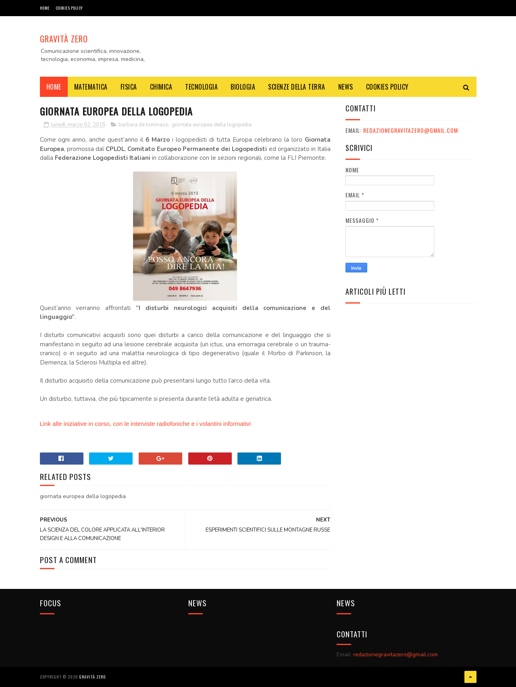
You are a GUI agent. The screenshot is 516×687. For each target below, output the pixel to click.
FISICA (129, 87)
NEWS (345, 87)
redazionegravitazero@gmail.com (410, 130)
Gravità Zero (64, 39)
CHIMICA (161, 87)
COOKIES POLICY (69, 8)
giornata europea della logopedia (212, 124)
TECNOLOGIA (201, 87)
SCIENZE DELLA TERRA (296, 87)
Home (45, 8)
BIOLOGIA (243, 87)
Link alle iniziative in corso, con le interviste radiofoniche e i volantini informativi (145, 423)
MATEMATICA (91, 87)
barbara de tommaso (144, 124)
